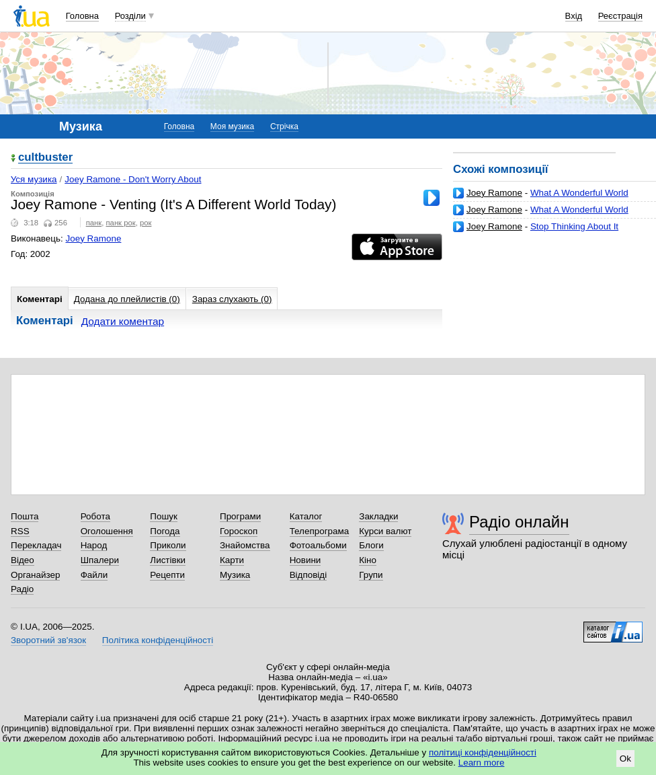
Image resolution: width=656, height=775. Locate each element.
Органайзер (35, 575)
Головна (82, 16)
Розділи (130, 16)
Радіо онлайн (519, 522)
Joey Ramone (494, 193)
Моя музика (232, 126)
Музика (235, 575)
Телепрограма (320, 531)
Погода (164, 531)
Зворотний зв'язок (48, 640)
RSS (20, 531)
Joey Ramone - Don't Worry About (133, 179)
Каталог (306, 516)
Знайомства (245, 545)
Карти (232, 560)
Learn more (481, 763)
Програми (240, 516)
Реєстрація (620, 16)
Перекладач (36, 545)
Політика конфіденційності (157, 640)
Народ (94, 545)
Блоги (371, 545)
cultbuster (45, 157)
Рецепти (167, 575)
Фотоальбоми (318, 545)
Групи (370, 575)
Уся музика (34, 179)
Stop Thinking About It (574, 226)
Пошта (24, 516)
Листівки (168, 560)
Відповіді (308, 575)
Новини (305, 560)
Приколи (168, 545)
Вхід (574, 16)
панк (94, 223)
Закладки (378, 516)
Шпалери (100, 560)
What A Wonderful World (579, 193)
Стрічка (284, 126)
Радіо (22, 589)
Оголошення (107, 531)
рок (145, 223)
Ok (625, 758)
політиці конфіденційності (482, 752)
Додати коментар (122, 321)
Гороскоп (238, 531)
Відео (22, 560)
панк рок (121, 223)
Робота (95, 516)
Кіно (367, 560)
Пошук (163, 516)
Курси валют (385, 531)
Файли (94, 575)
